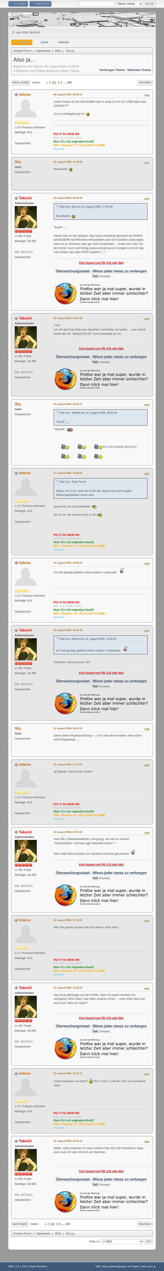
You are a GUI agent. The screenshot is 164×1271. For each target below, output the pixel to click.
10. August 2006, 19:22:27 (67, 404)
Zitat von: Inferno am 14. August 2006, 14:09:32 (87, 638)
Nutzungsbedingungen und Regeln (121, 1266)
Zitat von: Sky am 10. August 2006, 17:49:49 (85, 206)
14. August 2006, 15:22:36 (67, 630)
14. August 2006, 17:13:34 (67, 764)
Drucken (145, 82)
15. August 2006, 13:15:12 (67, 1073)
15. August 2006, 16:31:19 (67, 1141)
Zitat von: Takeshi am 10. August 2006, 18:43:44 (88, 412)
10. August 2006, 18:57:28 (67, 318)
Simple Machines (38, 1266)
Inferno (25, 94)
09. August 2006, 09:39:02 (67, 94)
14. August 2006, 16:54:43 (67, 728)
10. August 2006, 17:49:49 (67, 161)
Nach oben (19, 1224)
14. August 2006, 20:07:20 (67, 832)
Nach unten (20, 82)
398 (69, 82)
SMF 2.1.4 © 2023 (18, 1266)
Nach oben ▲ (148, 1266)
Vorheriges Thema (112, 70)
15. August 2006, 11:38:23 (67, 920)
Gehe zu (94, 1241)
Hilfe (98, 1266)
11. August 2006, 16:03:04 (67, 473)
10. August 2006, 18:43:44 (67, 198)
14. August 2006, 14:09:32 (67, 562)
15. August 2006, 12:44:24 (67, 987)
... (64, 82)
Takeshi (25, 198)
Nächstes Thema (139, 70)
